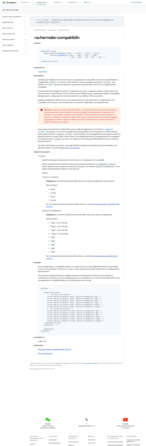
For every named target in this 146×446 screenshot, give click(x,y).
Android (32, 444)
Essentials (25, 2)
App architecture (10, 10)
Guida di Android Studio (115, 442)
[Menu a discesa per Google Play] (79, 2)
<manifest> (42, 72)
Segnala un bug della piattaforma (133, 440)
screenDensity (62, 55)
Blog (88, 2)
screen (47, 53)
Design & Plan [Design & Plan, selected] (41, 2)
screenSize (61, 53)
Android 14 (91, 443)
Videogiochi (53, 440)
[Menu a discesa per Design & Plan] (48, 2)
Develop (57, 2)
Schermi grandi (73, 442)
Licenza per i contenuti (91, 363)
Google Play (72, 2)
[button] (12, 16)
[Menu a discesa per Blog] (92, 2)
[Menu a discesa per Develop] (62, 2)
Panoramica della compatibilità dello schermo (54, 350)
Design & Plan (52, 30)
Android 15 (91, 440)
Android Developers (40, 30)
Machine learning (54, 443)
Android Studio (136, 2)
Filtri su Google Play (72, 148)
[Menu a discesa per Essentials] (31, 2)
